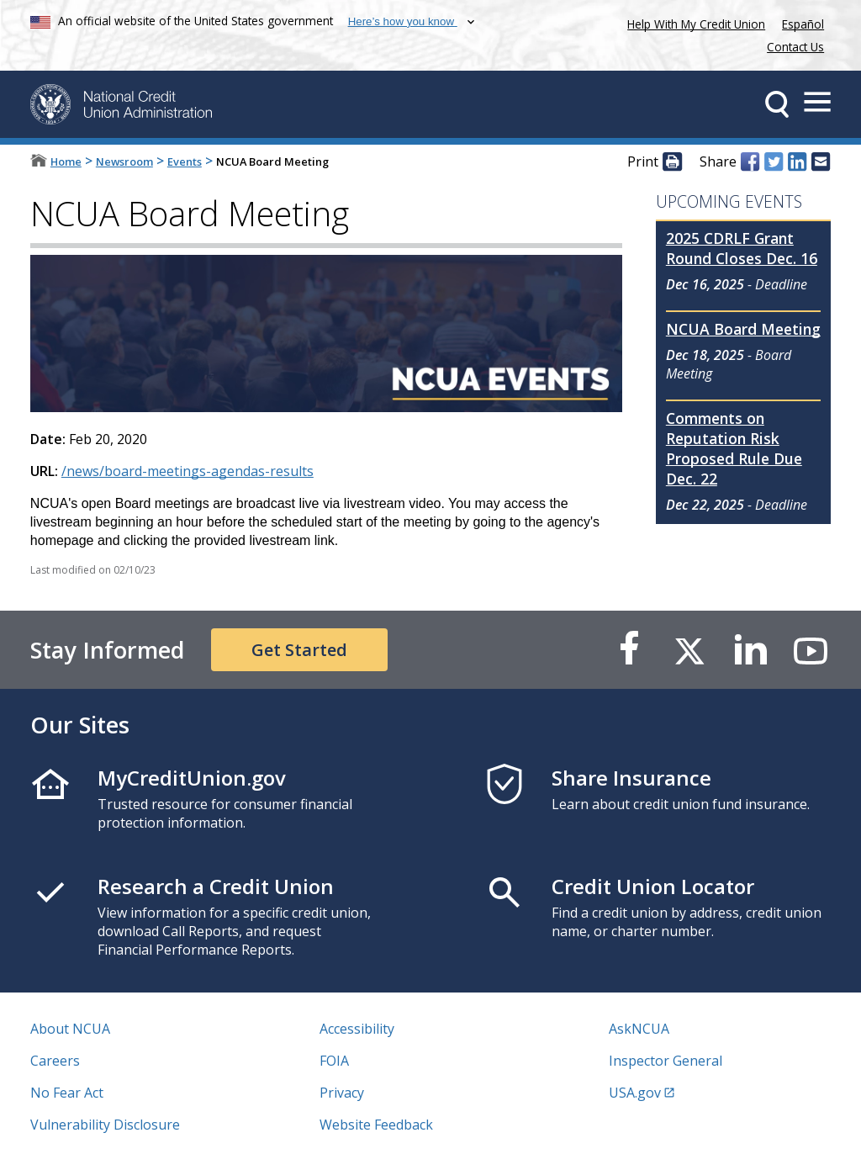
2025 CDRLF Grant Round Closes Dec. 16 (741, 248)
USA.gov (635, 1092)
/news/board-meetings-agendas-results (187, 471)
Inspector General (665, 1060)
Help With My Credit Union (693, 22)
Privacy (342, 1092)
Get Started (299, 649)
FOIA (334, 1060)
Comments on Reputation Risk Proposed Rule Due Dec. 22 (734, 448)
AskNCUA (639, 1028)
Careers (55, 1060)
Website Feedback (376, 1124)
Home (66, 161)
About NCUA (70, 1028)
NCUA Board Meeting (743, 329)
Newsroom (124, 161)
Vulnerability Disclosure (105, 1124)
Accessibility (357, 1028)
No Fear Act (66, 1092)
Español (803, 24)
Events (184, 161)
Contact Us (795, 47)
